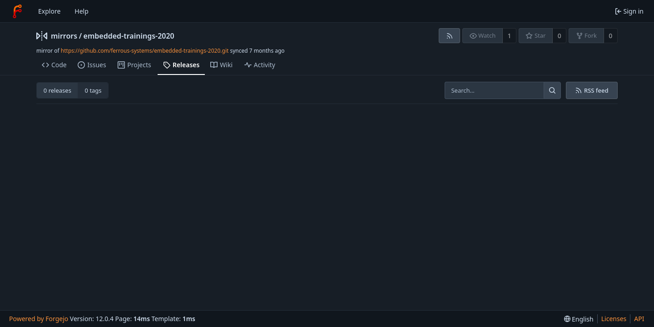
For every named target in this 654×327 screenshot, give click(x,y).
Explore (49, 11)
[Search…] (552, 90)
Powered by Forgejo (38, 318)
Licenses (614, 318)
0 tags (93, 90)
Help (81, 11)
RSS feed (591, 90)
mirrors (64, 35)
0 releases (57, 90)
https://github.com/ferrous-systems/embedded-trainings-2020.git (144, 50)
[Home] (17, 11)
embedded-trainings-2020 (129, 35)
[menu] (579, 319)
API (639, 318)
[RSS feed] (449, 35)
